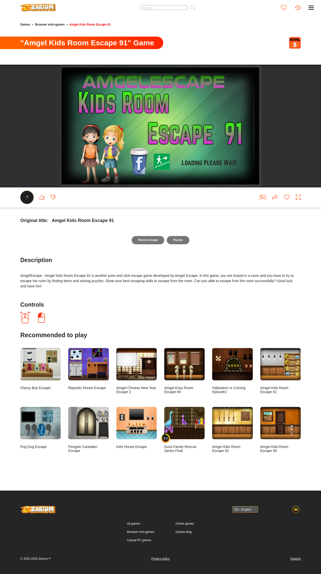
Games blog (184, 532)
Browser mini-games (50, 24)
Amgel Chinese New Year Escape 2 (136, 371)
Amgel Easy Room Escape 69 (184, 371)
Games (25, 24)
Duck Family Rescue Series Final (184, 429)
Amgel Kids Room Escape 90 (280, 429)
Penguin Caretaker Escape (88, 429)
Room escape (148, 240)
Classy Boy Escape (40, 369)
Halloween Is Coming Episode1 (232, 371)
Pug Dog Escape (40, 427)
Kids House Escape (136, 427)
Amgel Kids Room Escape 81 (280, 371)
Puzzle (178, 240)
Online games (185, 523)
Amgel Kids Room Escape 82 (232, 429)
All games (133, 523)
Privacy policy (160, 558)
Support (295, 558)
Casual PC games (139, 540)
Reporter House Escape (88, 369)
